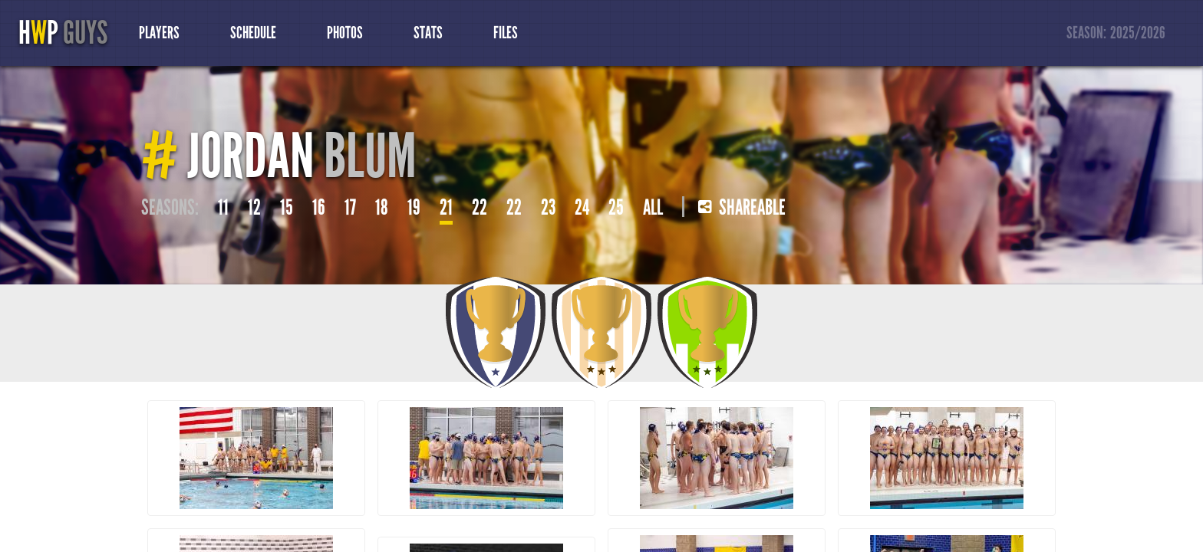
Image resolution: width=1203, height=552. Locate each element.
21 (446, 208)
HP (62, 33)
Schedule (253, 33)
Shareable (742, 208)
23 (548, 208)
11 (223, 208)
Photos (345, 33)
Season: (1116, 33)
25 (616, 208)
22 (479, 208)
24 (582, 208)
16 (318, 208)
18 (381, 208)
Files (505, 33)
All (653, 208)
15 (286, 208)
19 (413, 208)
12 (254, 208)
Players (159, 33)
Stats (428, 33)
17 (350, 208)
